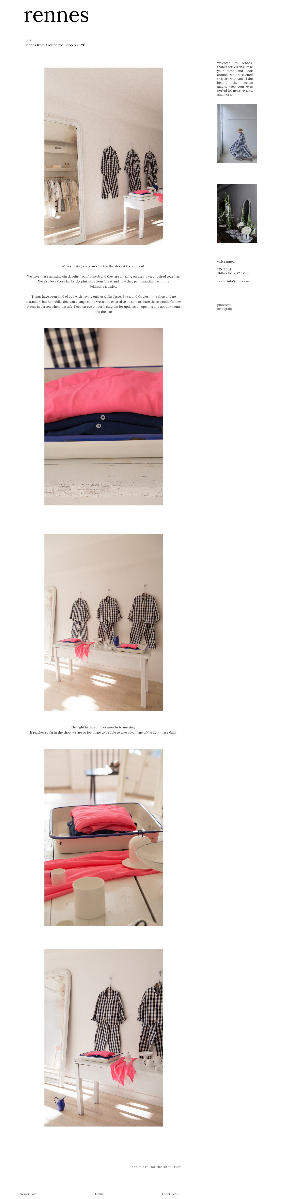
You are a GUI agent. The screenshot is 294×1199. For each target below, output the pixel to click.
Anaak (108, 281)
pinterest (224, 305)
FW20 (178, 1167)
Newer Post (28, 1194)
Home (99, 1194)
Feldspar (96, 286)
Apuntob (93, 276)
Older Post (170, 1194)
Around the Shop (157, 1167)
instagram (224, 309)
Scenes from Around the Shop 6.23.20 (55, 45)
